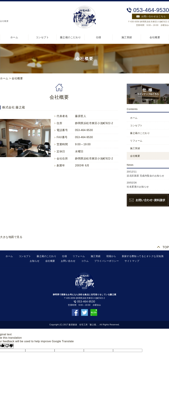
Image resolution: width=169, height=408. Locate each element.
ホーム (14, 37)
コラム (85, 261)
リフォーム (136, 140)
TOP (166, 247)
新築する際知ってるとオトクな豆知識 (143, 256)
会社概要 (155, 37)
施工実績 (127, 37)
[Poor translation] (9, 345)
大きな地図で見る (11, 237)
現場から (111, 256)
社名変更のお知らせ (138, 186)
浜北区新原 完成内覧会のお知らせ (145, 175)
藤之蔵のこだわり (70, 37)
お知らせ (35, 261)
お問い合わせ (68, 261)
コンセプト (42, 37)
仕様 (98, 37)
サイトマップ (132, 261)
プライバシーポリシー (106, 261)
